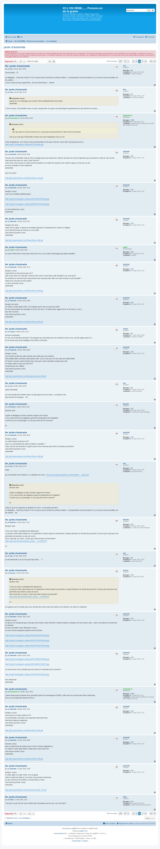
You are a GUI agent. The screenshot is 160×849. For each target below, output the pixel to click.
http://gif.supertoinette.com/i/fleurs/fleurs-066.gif (24, 456)
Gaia (124, 89)
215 (131, 94)
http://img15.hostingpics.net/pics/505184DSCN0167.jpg (27, 664)
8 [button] (145, 61)
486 (131, 70)
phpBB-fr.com (83, 831)
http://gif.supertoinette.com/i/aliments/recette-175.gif (25, 790)
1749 (131, 575)
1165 (131, 156)
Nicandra (126, 404)
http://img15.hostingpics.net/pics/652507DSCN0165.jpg (27, 646)
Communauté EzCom (60, 833)
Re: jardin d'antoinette (17, 66)
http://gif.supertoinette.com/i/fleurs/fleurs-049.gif (24, 291)
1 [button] (128, 61)
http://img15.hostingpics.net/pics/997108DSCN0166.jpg (27, 659)
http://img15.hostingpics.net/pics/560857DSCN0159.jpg (27, 204)
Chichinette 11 (127, 115)
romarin (125, 329)
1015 (131, 408)
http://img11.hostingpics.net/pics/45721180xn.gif (24, 144)
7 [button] (142, 61)
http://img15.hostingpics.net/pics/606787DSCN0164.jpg (27, 640)
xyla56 (125, 247)
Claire (125, 797)
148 (131, 333)
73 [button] (151, 61)
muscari (125, 570)
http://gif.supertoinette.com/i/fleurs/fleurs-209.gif (24, 322)
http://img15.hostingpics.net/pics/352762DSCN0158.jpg (27, 199)
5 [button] (136, 61)
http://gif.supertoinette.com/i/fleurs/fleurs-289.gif (24, 759)
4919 (131, 252)
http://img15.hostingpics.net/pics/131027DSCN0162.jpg (27, 674)
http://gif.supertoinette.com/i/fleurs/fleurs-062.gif (24, 730)
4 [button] (133, 61)
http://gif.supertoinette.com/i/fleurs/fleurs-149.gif (24, 178)
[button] (120, 61)
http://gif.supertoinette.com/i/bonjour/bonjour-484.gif (25, 376)
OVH (90, 836)
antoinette (126, 151)
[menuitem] (20, 37)
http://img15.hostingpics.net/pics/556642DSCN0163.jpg (27, 635)
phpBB (74, 828)
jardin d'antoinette (14, 47)
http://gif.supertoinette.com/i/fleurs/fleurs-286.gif (24, 240)
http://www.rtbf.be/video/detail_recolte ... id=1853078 (26, 541)
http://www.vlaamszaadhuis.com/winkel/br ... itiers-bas (67, 475)
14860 (132, 120)
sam (124, 66)
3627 (131, 801)
